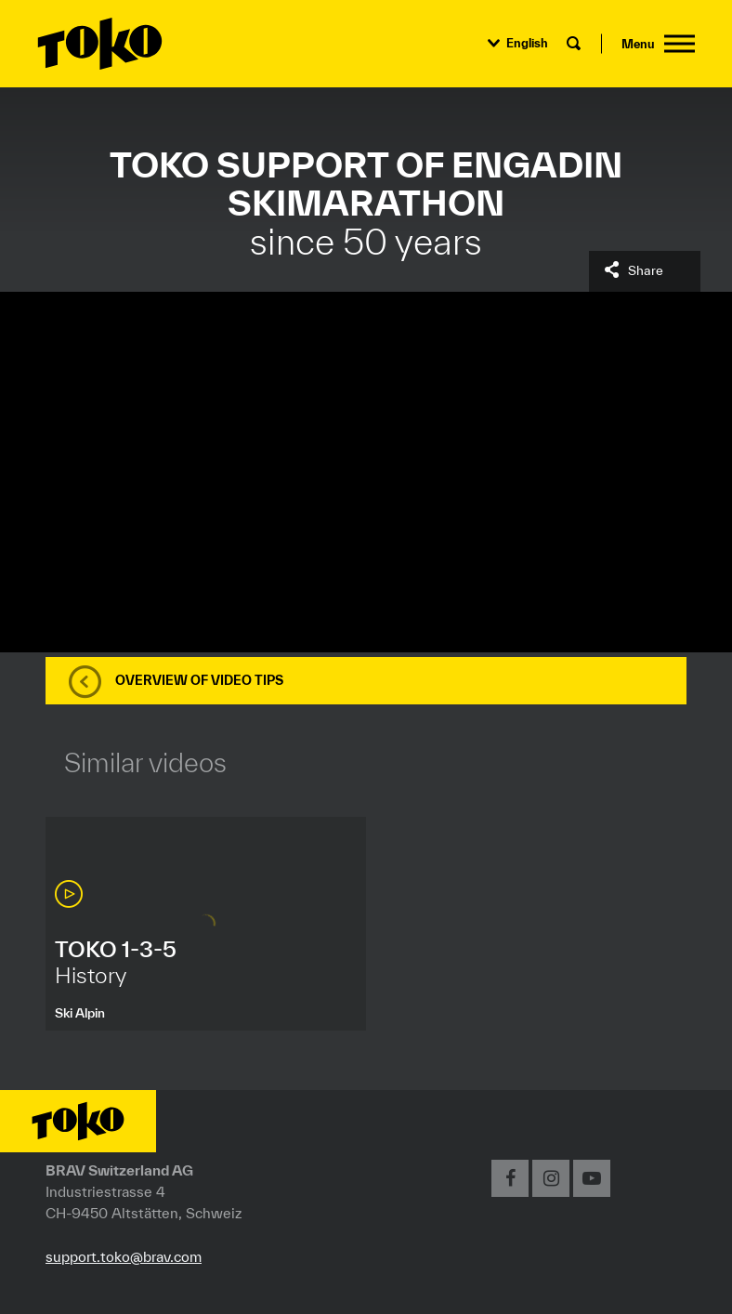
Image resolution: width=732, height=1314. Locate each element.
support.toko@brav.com (124, 1256)
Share (645, 270)
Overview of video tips (199, 680)
